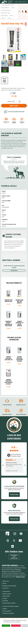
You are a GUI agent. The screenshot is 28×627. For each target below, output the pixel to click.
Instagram (14, 533)
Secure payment (7, 611)
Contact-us (5, 588)
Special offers (6, 596)
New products (6, 591)
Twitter (14, 540)
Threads (7, 540)
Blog (7, 533)
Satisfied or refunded (8, 613)
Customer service (7, 404)
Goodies (5, 598)
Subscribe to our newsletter (14, 556)
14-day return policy (21, 122)
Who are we (6, 581)
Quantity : (10, 101)
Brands (4, 583)
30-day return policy (21, 414)
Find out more (14, 494)
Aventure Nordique (10, 565)
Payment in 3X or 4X (21, 404)
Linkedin (12, 546)
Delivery (5, 608)
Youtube (20, 540)
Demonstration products (9, 603)
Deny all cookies (16, 625)
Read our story (20, 577)
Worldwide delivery (14, 122)
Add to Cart (14, 106)
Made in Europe (7, 593)
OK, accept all (6, 625)
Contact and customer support (11, 606)
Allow (18, 64)
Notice (4, 78)
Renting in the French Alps (9, 585)
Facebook (21, 533)
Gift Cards (5, 600)
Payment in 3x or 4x (6, 122)
